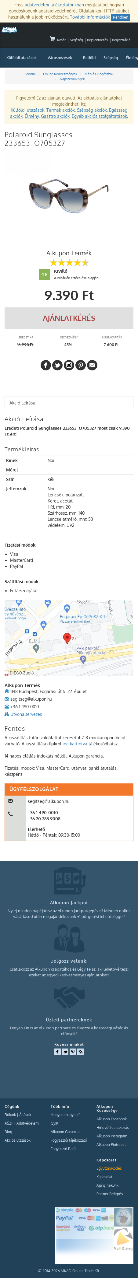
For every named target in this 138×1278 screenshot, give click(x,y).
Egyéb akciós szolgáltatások (99, 116)
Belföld (89, 57)
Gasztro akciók (55, 116)
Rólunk (10, 1114)
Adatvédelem (27, 1123)
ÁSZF (9, 1123)
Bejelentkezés (97, 40)
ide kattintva (75, 743)
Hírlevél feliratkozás (112, 1127)
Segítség (76, 40)
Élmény (32, 116)
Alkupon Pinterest (111, 1144)
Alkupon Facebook (111, 1119)
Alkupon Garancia (65, 1131)
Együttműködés (109, 1168)
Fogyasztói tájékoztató (69, 1140)
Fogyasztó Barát (64, 1149)
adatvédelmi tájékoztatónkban (54, 4)
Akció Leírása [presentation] (22, 402)
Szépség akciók (92, 110)
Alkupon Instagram (111, 1136)
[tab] (69, 403)
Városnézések (60, 57)
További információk (90, 16)
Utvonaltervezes (26, 714)
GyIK (54, 1123)
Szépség (110, 57)
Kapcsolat (104, 1177)
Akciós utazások (18, 1140)
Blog (8, 1131)
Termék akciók (60, 110)
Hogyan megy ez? (65, 1114)
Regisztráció (121, 40)
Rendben (120, 17)
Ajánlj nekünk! (107, 1185)
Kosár (58, 40)
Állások (25, 1114)
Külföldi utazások (21, 57)
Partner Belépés (109, 1194)
